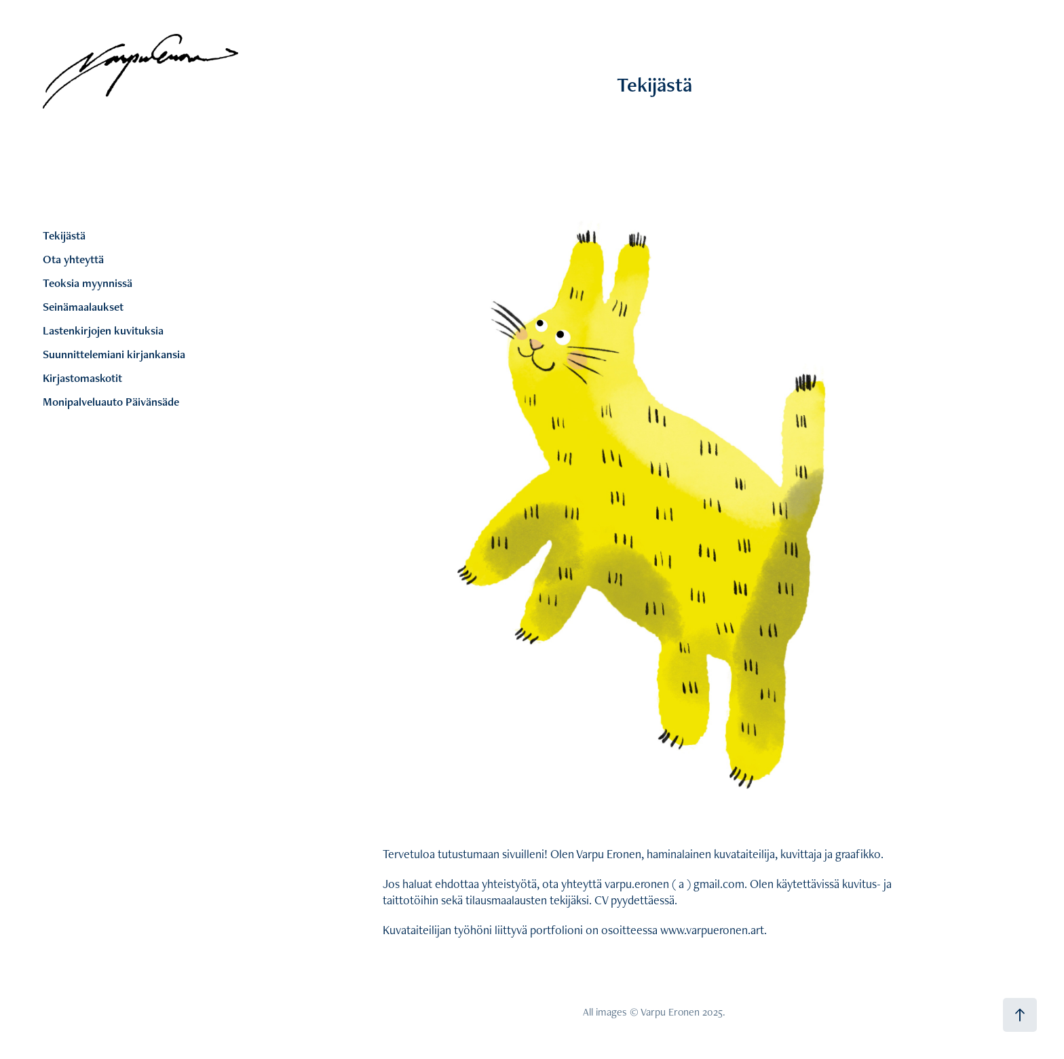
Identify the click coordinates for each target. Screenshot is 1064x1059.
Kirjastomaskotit (82, 377)
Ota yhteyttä (73, 259)
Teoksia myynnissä (87, 282)
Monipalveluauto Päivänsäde (111, 401)
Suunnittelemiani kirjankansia (114, 354)
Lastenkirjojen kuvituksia (103, 330)
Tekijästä (64, 235)
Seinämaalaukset (83, 306)
